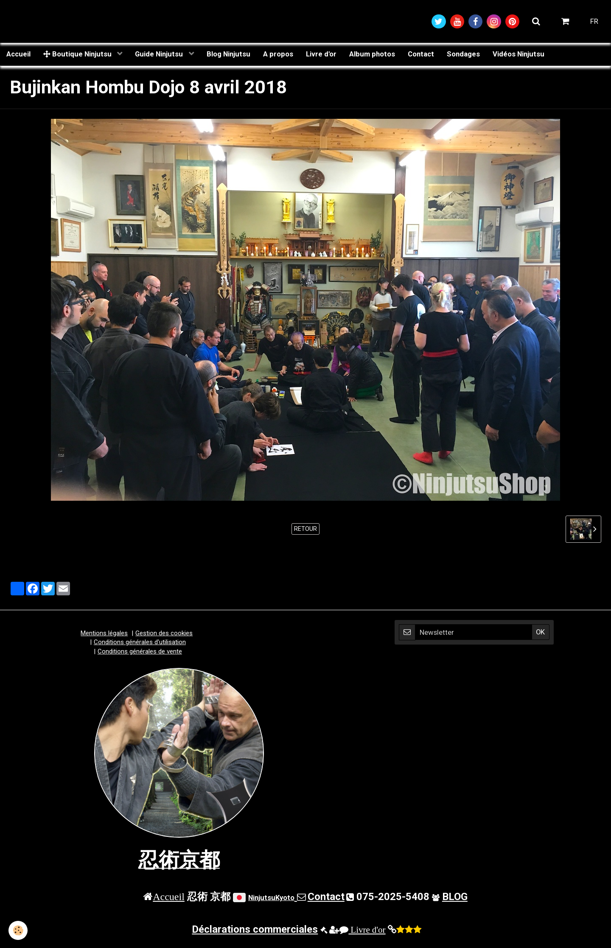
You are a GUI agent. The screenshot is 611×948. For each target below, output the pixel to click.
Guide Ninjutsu (160, 54)
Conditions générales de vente (140, 651)
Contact (421, 54)
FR (594, 21)
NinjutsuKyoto (271, 897)
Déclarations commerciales (255, 929)
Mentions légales (104, 633)
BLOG (455, 897)
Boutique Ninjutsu (78, 54)
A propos (278, 54)
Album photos (372, 54)
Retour (305, 528)
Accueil (18, 54)
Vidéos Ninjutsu (518, 54)
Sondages (463, 54)
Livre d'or (321, 54)
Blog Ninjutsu (228, 54)
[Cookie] (18, 930)
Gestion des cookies (164, 633)
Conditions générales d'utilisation (140, 642)
